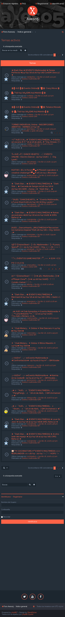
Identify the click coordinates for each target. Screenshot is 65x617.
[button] (62, 55)
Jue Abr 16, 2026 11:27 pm (46, 365)
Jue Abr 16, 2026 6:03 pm (48, 411)
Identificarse (6, 497)
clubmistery (31, 333)
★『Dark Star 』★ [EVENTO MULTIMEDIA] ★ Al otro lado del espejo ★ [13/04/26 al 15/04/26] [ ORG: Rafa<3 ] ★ (35, 436)
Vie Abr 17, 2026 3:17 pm (44, 96)
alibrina (29, 284)
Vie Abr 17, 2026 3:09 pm (46, 129)
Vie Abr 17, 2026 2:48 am (45, 249)
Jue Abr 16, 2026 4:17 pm (47, 456)
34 (52, 269)
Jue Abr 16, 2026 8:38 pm (48, 380)
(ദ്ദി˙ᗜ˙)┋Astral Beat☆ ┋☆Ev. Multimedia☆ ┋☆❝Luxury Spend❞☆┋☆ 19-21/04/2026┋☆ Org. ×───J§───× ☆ (35, 245)
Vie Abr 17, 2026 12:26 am (47, 301)
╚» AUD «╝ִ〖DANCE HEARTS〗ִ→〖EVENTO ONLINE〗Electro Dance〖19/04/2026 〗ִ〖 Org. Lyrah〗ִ (33, 157)
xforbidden (31, 234)
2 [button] (57, 55)
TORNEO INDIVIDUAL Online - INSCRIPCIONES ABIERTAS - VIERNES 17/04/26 (32, 125)
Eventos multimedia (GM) (31, 367)
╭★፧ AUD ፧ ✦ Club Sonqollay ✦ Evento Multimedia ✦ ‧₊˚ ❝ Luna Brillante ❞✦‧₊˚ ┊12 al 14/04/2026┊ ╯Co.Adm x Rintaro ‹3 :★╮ (35, 313)
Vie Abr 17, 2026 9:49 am (47, 191)
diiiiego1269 (31, 398)
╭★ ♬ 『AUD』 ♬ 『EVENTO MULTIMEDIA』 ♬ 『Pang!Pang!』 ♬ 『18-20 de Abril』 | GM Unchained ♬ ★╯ (35, 393)
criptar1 (29, 144)
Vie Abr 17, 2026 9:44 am (47, 204)
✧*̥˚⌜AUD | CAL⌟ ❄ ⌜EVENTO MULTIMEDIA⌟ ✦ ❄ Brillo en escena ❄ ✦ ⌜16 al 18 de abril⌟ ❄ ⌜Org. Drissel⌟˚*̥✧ (36, 140)
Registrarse (17, 497)
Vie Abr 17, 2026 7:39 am (46, 234)
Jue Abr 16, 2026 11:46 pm (48, 348)
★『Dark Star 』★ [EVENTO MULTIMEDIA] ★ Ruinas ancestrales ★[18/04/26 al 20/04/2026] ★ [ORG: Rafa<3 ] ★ (35, 215)
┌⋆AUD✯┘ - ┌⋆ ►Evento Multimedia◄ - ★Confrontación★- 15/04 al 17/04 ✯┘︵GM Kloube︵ (35, 360)
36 (59, 269)
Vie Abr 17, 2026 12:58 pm (48, 175)
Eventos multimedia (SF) (31, 79)
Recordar (6, 517)
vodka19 (30, 96)
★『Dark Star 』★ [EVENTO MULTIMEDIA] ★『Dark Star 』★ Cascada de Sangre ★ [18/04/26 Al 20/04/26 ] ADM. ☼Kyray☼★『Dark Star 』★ (35, 186)
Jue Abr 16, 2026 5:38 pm (48, 424)
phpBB (14, 612)
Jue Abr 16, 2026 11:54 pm (49, 318)
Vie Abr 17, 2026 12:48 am (44, 284)
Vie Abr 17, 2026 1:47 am (47, 265)
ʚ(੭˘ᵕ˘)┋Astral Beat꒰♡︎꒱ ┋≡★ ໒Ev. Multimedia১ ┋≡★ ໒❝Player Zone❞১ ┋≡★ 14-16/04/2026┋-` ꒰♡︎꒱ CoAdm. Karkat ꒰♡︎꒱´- (35, 279)
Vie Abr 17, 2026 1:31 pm (47, 162)
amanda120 (31, 301)
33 (49, 269)
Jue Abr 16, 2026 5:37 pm (48, 441)
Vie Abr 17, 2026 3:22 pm (46, 77)
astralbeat (30, 249)
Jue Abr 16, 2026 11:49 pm (48, 333)
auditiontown (32, 175)
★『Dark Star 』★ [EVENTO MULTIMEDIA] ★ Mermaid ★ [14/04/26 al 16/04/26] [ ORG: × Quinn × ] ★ (35, 296)
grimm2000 (31, 380)
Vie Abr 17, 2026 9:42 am (47, 219)
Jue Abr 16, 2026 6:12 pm (47, 398)
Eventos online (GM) (29, 98)
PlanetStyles (32, 612)
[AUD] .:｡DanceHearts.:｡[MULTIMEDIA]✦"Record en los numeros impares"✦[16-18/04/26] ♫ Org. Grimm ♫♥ (35, 230)
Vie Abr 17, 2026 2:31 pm (43, 144)
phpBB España (27, 614)
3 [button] (59, 55)
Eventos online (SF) (29, 164)
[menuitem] (23, 3)
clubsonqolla (32, 318)
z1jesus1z (30, 365)
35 (56, 269)
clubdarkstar (31, 191)
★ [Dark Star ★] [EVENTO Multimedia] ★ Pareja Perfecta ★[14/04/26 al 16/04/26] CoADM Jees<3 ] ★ (35, 72)
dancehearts (31, 162)
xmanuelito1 (31, 265)
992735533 (31, 129)
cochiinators (31, 456)
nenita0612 (31, 77)
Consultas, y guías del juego (32, 131)
